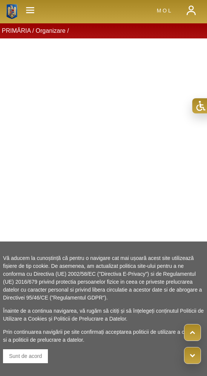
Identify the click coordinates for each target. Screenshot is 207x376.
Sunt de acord (25, 356)
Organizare (51, 31)
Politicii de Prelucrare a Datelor (90, 319)
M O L (164, 11)
